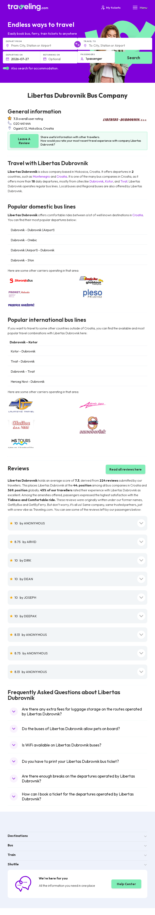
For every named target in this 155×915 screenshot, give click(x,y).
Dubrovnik (96, 181)
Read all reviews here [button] (125, 469)
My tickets (110, 7)
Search (133, 57)
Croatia (62, 176)
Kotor (109, 181)
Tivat (123, 181)
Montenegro (41, 176)
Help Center (126, 884)
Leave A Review (24, 141)
